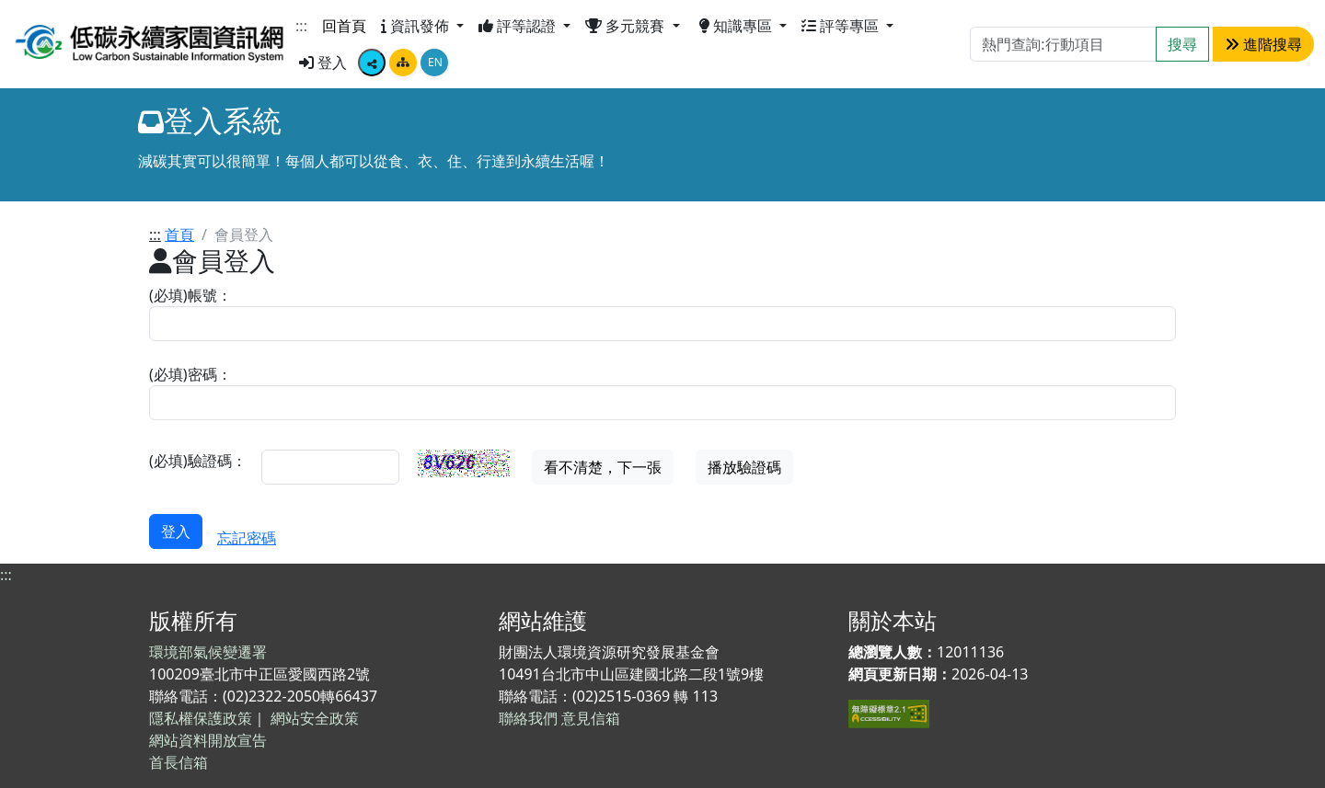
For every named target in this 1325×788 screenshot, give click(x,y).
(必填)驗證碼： (198, 461)
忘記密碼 (246, 538)
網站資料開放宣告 (208, 740)
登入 (323, 62)
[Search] (1063, 44)
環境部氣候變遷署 (208, 652)
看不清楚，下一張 (603, 467)
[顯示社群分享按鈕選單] (372, 62)
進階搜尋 (1263, 44)
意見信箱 (590, 718)
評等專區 (841, 26)
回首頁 (344, 26)
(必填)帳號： (190, 295)
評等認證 (518, 26)
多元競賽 (626, 26)
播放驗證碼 (744, 467)
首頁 (179, 234)
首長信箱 (178, 762)
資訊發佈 (417, 26)
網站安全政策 (315, 718)
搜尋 (1182, 44)
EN (435, 62)
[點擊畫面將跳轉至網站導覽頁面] (403, 62)
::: (301, 26)
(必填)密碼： (190, 374)
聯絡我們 (528, 718)
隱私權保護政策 (200, 718)
